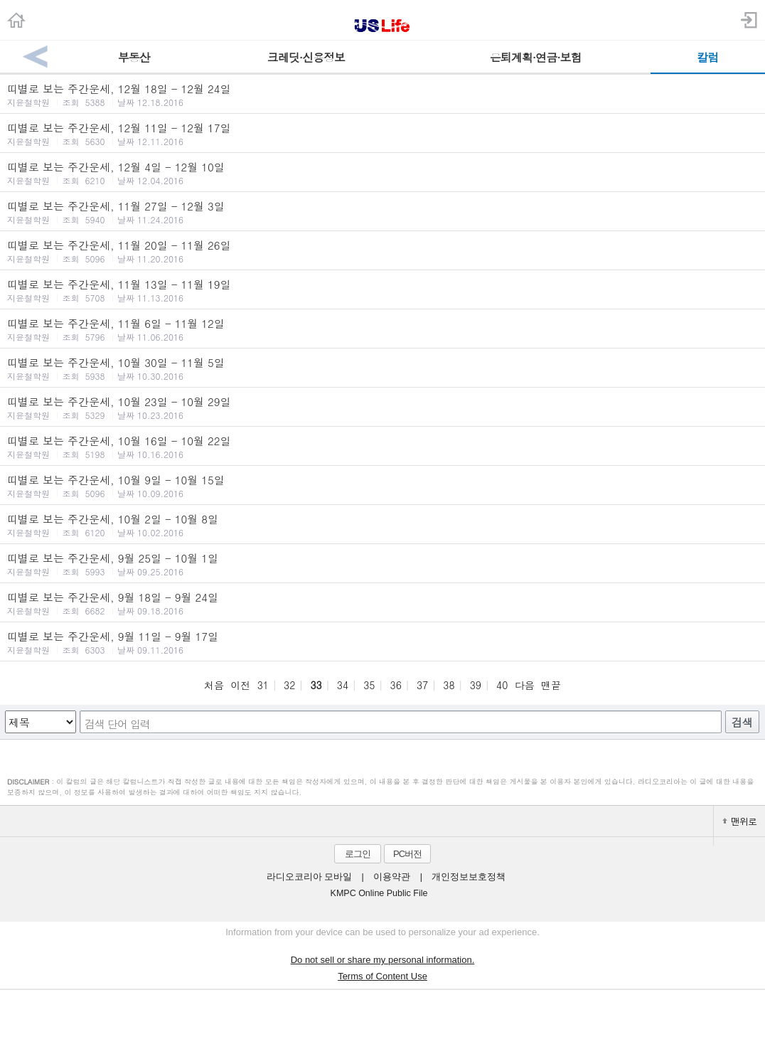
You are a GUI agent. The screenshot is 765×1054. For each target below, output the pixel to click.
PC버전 (407, 853)
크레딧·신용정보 (306, 57)
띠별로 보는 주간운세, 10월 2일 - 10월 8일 (382, 524)
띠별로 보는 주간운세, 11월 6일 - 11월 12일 (382, 329)
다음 (525, 685)
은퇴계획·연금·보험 (536, 57)
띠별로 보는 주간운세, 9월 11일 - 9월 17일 (382, 642)
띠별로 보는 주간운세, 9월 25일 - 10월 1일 (382, 563)
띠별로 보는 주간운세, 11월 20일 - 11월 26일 (382, 251)
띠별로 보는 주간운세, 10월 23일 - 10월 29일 (382, 407)
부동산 (134, 57)
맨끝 (551, 685)
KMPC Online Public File (379, 893)
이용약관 (391, 877)
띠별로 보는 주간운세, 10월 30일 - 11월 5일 (382, 368)
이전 (240, 685)
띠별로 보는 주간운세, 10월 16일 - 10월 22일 (382, 446)
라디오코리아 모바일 (309, 877)
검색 (742, 722)
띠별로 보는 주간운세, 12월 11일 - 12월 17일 (382, 133)
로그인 (357, 853)
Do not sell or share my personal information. (383, 959)
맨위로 (739, 821)
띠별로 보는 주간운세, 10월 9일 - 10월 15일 (382, 485)
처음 (214, 685)
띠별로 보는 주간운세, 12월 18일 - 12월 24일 (382, 94)
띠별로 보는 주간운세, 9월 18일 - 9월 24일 (382, 603)
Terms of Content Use (382, 976)
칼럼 (707, 57)
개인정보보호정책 (468, 877)
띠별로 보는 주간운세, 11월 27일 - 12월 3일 (382, 211)
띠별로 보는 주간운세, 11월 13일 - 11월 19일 (382, 290)
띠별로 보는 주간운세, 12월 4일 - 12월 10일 (382, 172)
